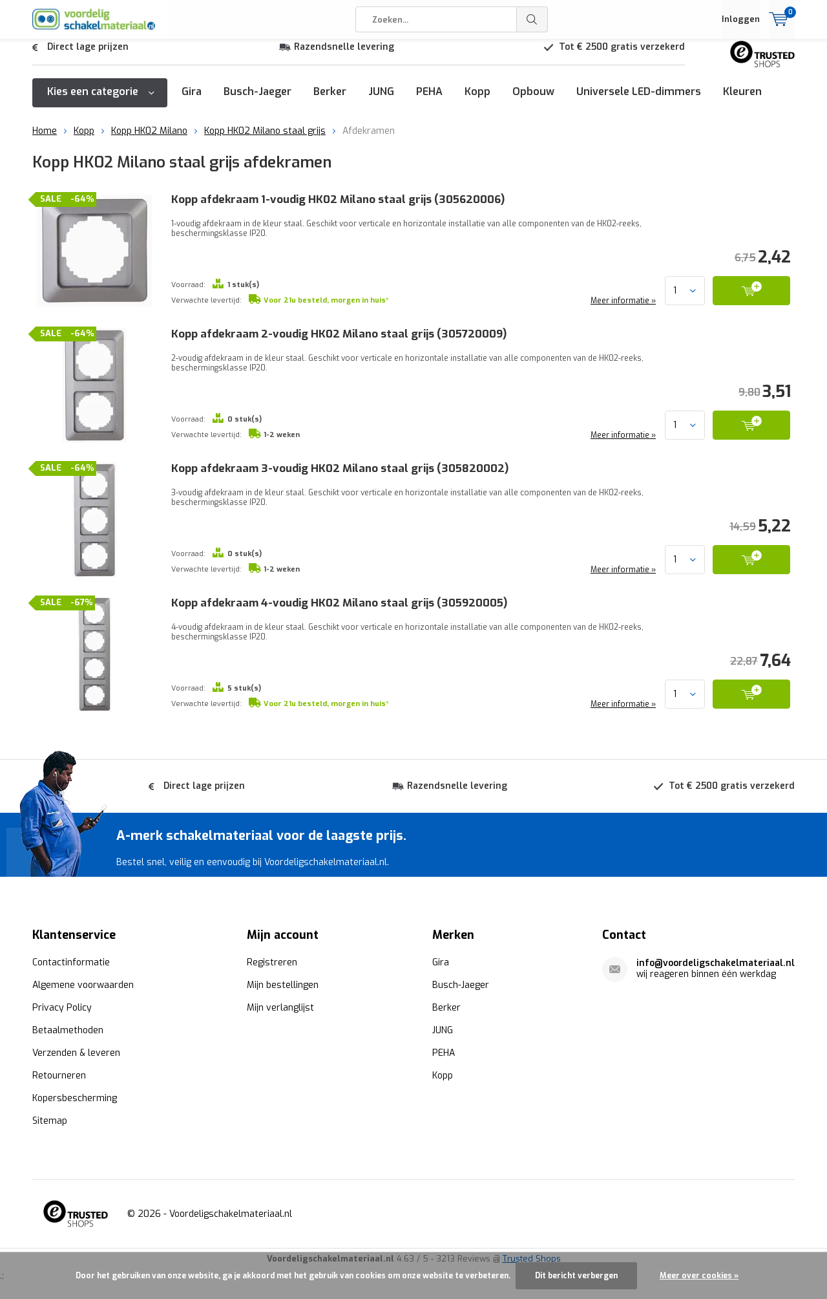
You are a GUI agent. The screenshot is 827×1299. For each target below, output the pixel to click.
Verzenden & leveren (76, 1052)
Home (44, 140)
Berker (329, 101)
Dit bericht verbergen (576, 1276)
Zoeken (532, 19)
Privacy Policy (62, 1006)
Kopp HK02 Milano (149, 140)
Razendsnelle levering (344, 56)
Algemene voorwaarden (83, 984)
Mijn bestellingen (283, 984)
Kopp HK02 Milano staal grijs (265, 140)
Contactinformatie (71, 961)
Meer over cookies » (699, 1276)
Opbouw (533, 101)
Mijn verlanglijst (280, 1006)
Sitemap (49, 1119)
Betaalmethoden (67, 1029)
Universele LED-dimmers (638, 101)
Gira (192, 101)
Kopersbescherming (74, 1097)
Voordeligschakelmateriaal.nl (230, 1213)
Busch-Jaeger (257, 101)
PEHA (429, 101)
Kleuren (742, 101)
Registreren (272, 961)
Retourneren (59, 1074)
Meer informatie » (622, 310)
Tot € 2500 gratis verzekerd (622, 56)
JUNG (381, 101)
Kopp (477, 101)
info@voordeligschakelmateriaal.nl (715, 961)
